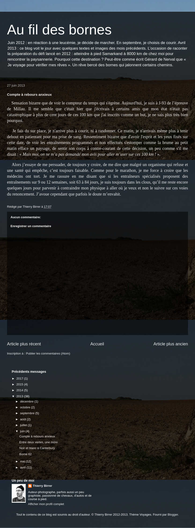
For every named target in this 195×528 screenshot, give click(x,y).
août (23, 419)
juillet (24, 425)
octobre (25, 407)
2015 (20, 384)
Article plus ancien (170, 344)
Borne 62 (25, 454)
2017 (20, 378)
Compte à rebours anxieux (37, 436)
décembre (27, 401)
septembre (27, 413)
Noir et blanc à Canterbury (37, 448)
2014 (20, 390)
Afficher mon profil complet (46, 504)
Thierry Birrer (42, 485)
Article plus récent (24, 344)
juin (23, 431)
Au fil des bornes (59, 29)
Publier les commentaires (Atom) (48, 353)
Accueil (97, 344)
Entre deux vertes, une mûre (38, 442)
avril (23, 467)
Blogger (173, 514)
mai (23, 461)
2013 (20, 396)
